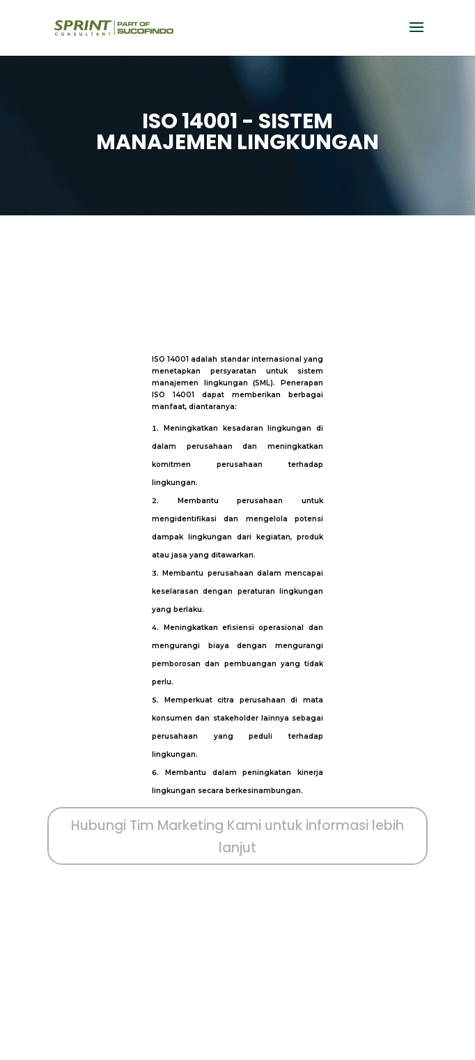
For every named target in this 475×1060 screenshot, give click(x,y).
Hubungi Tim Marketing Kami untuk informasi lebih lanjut (237, 836)
